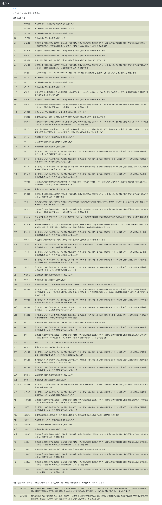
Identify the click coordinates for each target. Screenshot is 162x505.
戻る (14, 8)
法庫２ (5, 3)
